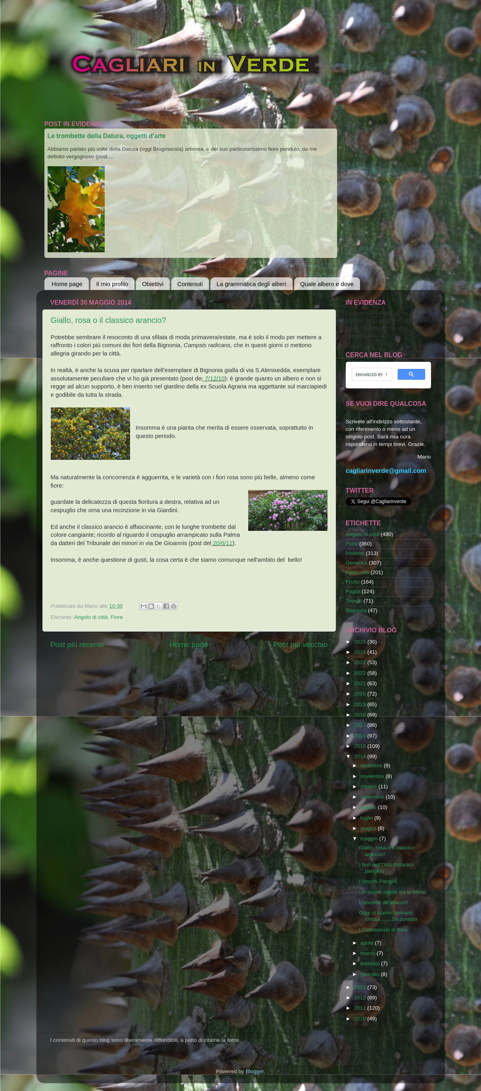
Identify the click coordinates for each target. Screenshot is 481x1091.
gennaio (370, 974)
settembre (373, 797)
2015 (360, 746)
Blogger (254, 1071)
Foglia (353, 591)
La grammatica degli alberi (251, 283)
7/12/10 (213, 378)
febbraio (370, 963)
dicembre (372, 765)
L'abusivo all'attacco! (383, 902)
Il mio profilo (112, 283)
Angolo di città (91, 617)
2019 (360, 704)
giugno (369, 828)
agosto (369, 807)
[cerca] (371, 374)
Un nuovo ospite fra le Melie (392, 892)
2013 (360, 987)
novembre (373, 776)
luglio (367, 818)
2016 (360, 736)
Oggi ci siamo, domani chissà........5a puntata (388, 916)
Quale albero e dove (327, 283)
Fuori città (357, 572)
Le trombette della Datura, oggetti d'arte (107, 136)
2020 (360, 694)
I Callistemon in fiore (383, 930)
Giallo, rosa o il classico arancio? (108, 320)
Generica (357, 563)
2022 (360, 673)
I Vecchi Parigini (378, 881)
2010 (360, 1019)
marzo (368, 953)
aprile (367, 943)
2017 (360, 725)
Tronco (354, 601)
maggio (369, 838)
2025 (360, 642)
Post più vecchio (300, 644)
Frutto (353, 582)
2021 (360, 683)
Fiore (117, 617)
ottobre (369, 786)
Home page (67, 283)
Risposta (356, 610)
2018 (360, 715)
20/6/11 (222, 543)
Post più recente (77, 644)
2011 (360, 1008)
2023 (360, 662)
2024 (360, 652)
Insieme (355, 553)
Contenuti (190, 283)
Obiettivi (152, 283)
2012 (360, 998)
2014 (360, 756)
